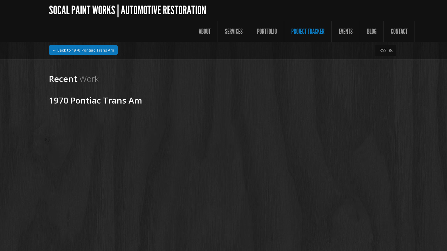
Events (346, 31)
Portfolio (267, 31)
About (205, 31)
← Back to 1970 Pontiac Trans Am (83, 50)
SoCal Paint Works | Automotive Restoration (127, 10)
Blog (371, 31)
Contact (399, 31)
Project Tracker (307, 31)
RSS (383, 50)
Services (234, 31)
